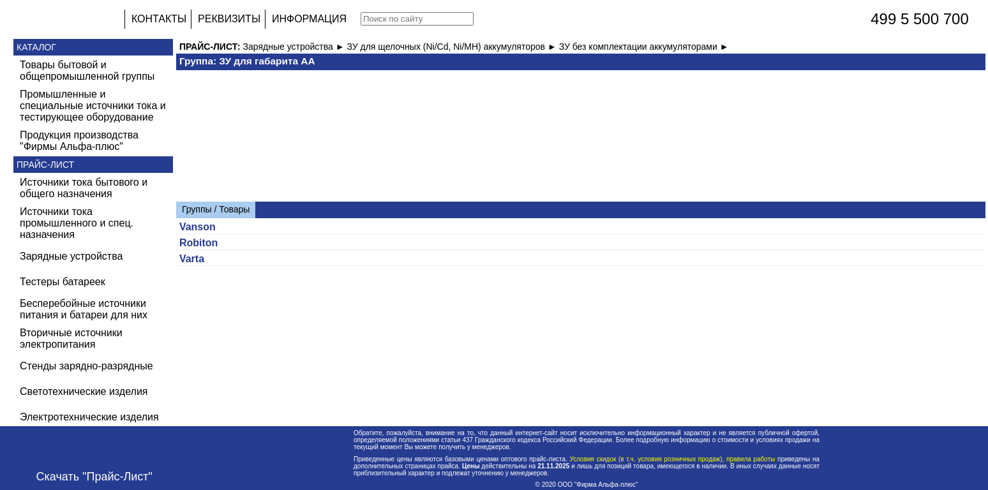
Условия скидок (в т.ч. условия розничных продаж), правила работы (672, 459)
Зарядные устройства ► (295, 46)
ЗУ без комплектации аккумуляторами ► (644, 46)
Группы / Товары (216, 209)
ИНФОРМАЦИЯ (309, 18)
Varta (191, 258)
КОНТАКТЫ (158, 18)
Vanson (197, 226)
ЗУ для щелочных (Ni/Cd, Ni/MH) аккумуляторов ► (452, 46)
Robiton (198, 242)
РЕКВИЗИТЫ (229, 18)
